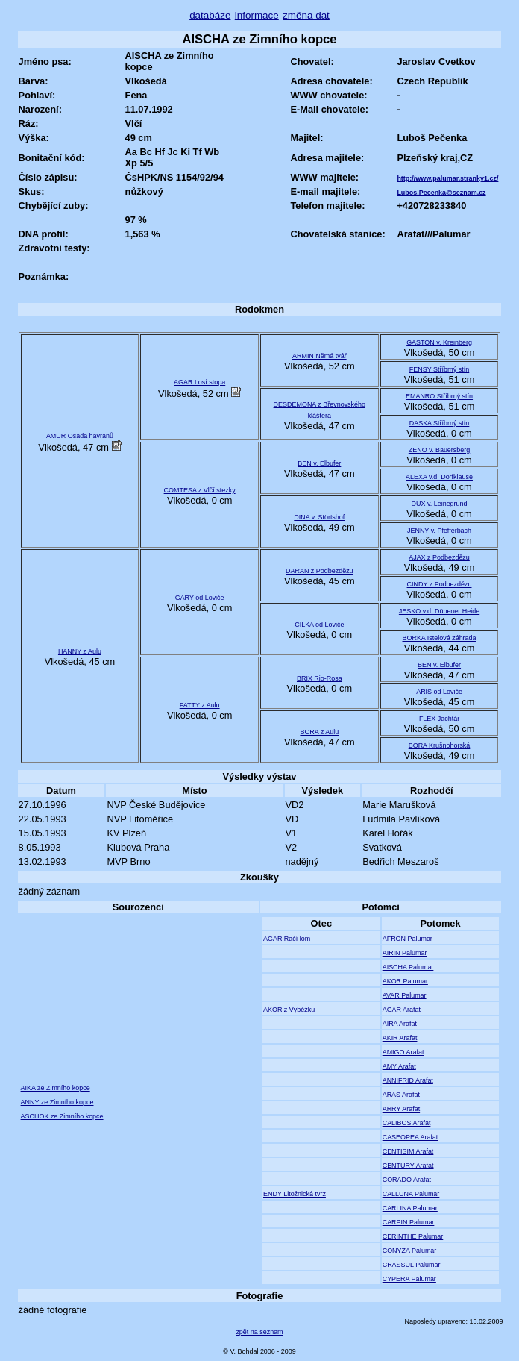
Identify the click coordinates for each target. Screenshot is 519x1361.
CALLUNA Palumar (411, 1194)
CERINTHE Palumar (413, 1236)
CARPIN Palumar (409, 1222)
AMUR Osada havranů (79, 435)
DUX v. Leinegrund (440, 503)
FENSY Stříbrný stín (439, 369)
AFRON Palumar (407, 938)
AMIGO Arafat (403, 1052)
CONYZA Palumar (410, 1250)
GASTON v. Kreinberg (439, 342)
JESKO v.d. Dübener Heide (439, 611)
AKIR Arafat (400, 1038)
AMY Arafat (399, 1066)
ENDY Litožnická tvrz (294, 1194)
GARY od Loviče (199, 597)
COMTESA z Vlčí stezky (200, 490)
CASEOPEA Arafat (410, 1137)
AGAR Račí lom (286, 938)
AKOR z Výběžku (289, 1009)
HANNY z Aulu (79, 651)
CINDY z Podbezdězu (439, 584)
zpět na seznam (259, 1332)
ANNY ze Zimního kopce (57, 1102)
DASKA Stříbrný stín (439, 423)
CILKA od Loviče (319, 624)
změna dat (306, 15)
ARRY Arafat (401, 1109)
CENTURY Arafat (408, 1165)
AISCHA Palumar (408, 967)
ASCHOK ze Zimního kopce (62, 1116)
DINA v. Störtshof (319, 517)
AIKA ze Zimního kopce (55, 1088)
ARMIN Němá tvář (319, 356)
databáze (209, 15)
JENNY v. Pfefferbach (439, 530)
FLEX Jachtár (439, 718)
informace (257, 15)
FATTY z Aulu (200, 705)
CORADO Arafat (407, 1179)
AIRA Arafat (400, 1023)
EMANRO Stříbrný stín (439, 396)
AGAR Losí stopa (199, 382)
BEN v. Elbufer (319, 463)
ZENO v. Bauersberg (439, 450)
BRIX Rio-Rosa (319, 678)
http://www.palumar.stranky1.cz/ (447, 178)
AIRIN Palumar (405, 953)
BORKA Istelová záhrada (439, 638)
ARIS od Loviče (439, 691)
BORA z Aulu (319, 732)
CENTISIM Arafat (408, 1151)
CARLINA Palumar (410, 1208)
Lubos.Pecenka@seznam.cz (441, 192)
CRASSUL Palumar (412, 1264)
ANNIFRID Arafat (408, 1080)
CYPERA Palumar (409, 1279)
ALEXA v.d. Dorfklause (439, 477)
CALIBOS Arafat (407, 1123)
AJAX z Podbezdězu (439, 557)
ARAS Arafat (401, 1094)
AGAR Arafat (402, 1009)
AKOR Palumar (405, 981)
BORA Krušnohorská (440, 745)
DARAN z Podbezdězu (319, 571)
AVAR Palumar (405, 995)
